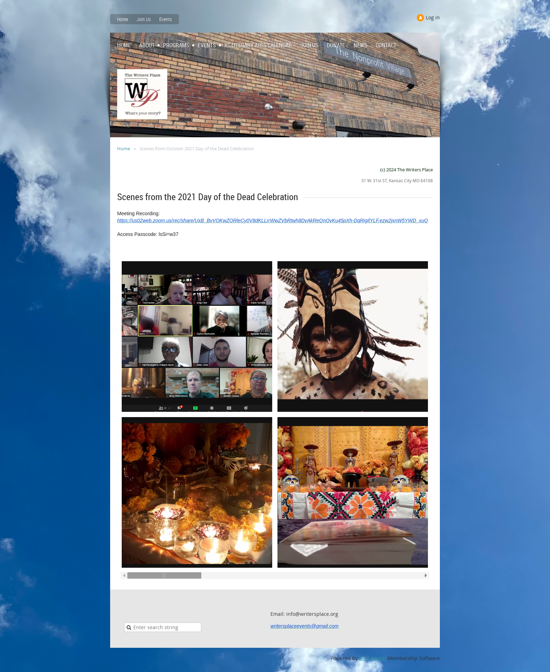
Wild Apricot (372, 658)
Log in (433, 17)
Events (165, 19)
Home (122, 19)
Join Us (143, 19)
